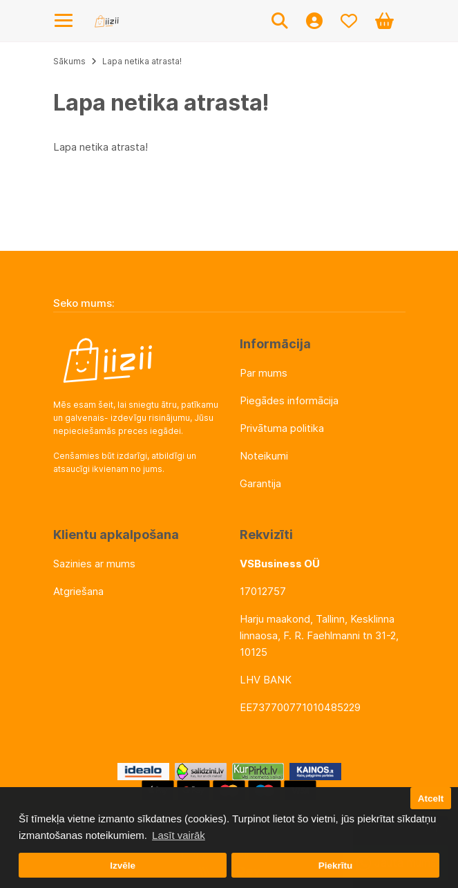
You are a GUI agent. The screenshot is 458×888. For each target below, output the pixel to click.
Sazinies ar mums (94, 563)
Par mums (263, 372)
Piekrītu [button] (335, 865)
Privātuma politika (282, 428)
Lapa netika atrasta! (142, 61)
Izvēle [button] (122, 865)
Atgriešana (78, 591)
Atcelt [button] (431, 798)
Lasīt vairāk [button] (178, 835)
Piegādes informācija (289, 400)
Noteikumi (264, 455)
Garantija (260, 483)
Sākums (69, 61)
